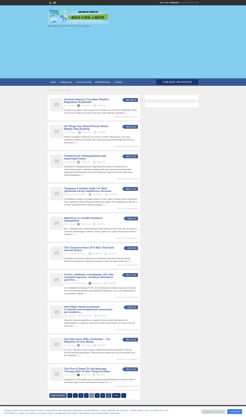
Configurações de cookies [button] (213, 411)
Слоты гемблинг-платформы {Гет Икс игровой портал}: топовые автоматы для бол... (89, 277)
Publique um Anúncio (177, 82)
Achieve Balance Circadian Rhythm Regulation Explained (86, 101)
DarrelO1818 (87, 315)
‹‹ (69, 395)
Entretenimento (102, 82)
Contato (118, 82)
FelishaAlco (86, 132)
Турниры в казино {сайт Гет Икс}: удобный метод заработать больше (87, 189)
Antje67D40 (85, 375)
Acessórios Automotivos (77, 194)
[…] (125, 113)
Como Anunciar (83, 82)
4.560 (116, 395)
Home (53, 82)
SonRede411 (97, 194)
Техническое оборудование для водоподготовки (85, 157)
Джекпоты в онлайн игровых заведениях (83, 219)
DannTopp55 (86, 345)
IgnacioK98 (96, 283)
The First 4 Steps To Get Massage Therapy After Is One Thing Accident (87, 370)
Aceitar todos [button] (234, 411)
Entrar (194, 3)
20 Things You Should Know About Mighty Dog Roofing (86, 127)
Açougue (71, 105)
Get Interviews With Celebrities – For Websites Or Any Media (87, 340)
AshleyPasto (85, 162)
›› (123, 395)
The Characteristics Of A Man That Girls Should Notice (89, 249)
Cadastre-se (185, 3)
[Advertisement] (123, 51)
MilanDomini (85, 224)
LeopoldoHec (86, 105)
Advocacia (72, 132)
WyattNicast (97, 254)
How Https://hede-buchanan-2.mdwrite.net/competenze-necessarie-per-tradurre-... (88, 309)
